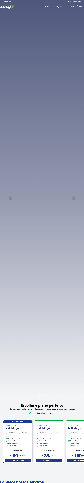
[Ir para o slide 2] (42, 394)
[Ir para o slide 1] (39, 394)
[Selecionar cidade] (8, 2)
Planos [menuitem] (16, 7)
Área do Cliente (80, 7)
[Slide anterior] (10, 198)
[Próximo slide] (73, 198)
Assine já (73, 7)
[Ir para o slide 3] (44, 394)
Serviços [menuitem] (25, 7)
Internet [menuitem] (35, 7)
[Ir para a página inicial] (7, 7)
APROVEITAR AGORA (18, 461)
